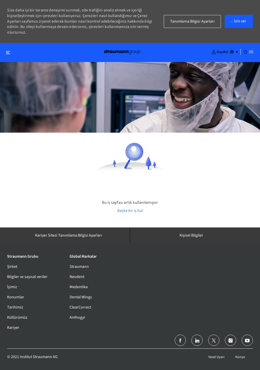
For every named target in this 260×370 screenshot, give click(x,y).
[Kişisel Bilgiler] (191, 235)
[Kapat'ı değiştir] (8, 52)
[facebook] (180, 340)
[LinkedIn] (197, 340)
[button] (220, 51)
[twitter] (213, 340)
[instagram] (230, 340)
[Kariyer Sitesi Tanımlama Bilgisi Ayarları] (68, 235)
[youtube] (247, 340)
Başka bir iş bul (130, 210)
